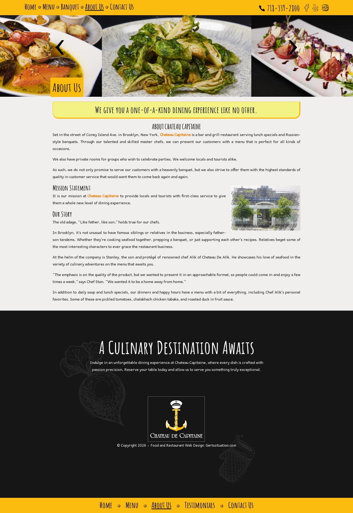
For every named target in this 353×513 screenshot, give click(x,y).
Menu (49, 6)
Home (30, 6)
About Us (94, 6)
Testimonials (200, 505)
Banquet (70, 6)
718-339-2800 (283, 8)
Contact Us (122, 6)
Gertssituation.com (221, 445)
